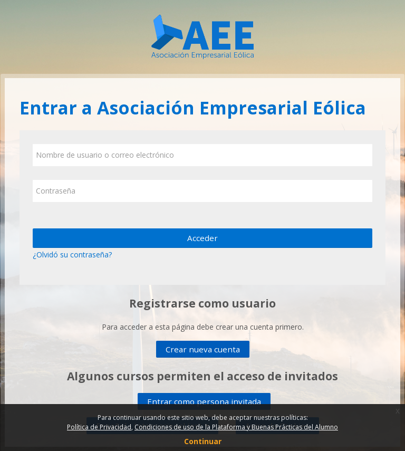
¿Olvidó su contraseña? (72, 255)
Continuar (202, 441)
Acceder (202, 238)
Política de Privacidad (99, 427)
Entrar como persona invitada (204, 401)
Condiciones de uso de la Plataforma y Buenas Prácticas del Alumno (236, 427)
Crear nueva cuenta (203, 349)
